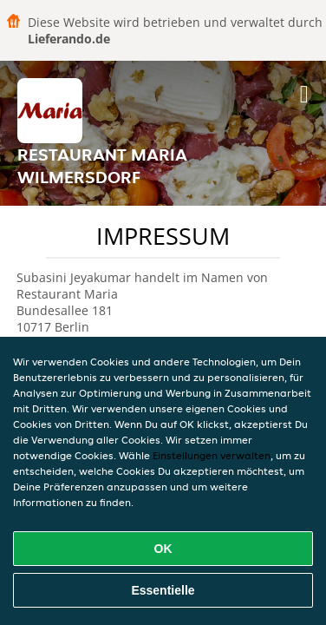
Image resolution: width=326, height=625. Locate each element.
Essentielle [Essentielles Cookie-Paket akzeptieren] (162, 590)
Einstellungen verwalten (212, 455)
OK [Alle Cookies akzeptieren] (163, 549)
